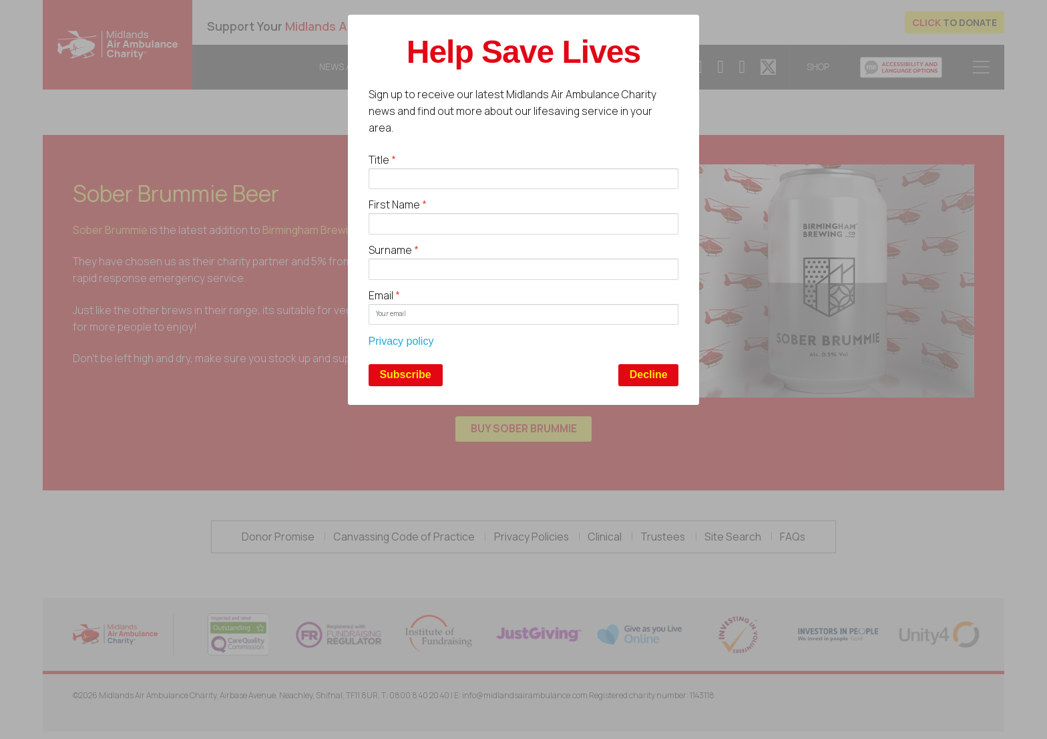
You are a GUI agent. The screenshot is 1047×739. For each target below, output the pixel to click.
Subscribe (405, 374)
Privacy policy (401, 341)
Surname (394, 250)
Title (382, 159)
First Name (398, 204)
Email (384, 295)
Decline (649, 374)
